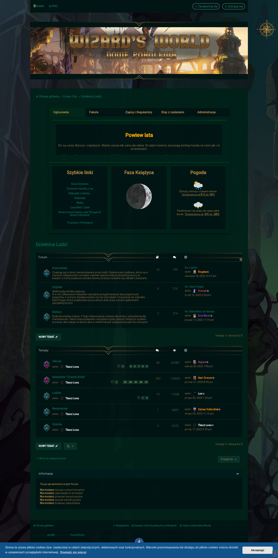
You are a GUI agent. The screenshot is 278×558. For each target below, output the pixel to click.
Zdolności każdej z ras (79, 188)
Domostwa (59, 268)
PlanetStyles (77, 535)
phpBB (51, 535)
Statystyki (79, 198)
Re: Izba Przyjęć (194, 286)
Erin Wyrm (204, 315)
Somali (202, 290)
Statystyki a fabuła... (80, 193)
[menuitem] (53, 6)
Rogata (202, 271)
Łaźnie (56, 393)
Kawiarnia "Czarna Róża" (68, 377)
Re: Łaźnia (191, 267)
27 (146, 382)
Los (200, 393)
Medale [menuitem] (39, 6)
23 (125, 382)
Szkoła (57, 424)
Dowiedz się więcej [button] (73, 552)
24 (130, 382)
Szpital (57, 287)
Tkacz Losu (72, 366)
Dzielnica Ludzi (51, 244)
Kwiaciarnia (59, 408)
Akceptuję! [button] (257, 550)
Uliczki (56, 361)
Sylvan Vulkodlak (208, 409)
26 (141, 382)
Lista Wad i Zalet (79, 207)
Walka (79, 202)
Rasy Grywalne (79, 183)
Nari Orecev (205, 377)
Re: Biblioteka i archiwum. (200, 311)
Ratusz (57, 312)
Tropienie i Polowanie (80, 222)
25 (135, 382)
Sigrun (202, 362)
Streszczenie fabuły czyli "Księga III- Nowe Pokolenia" (80, 214)
